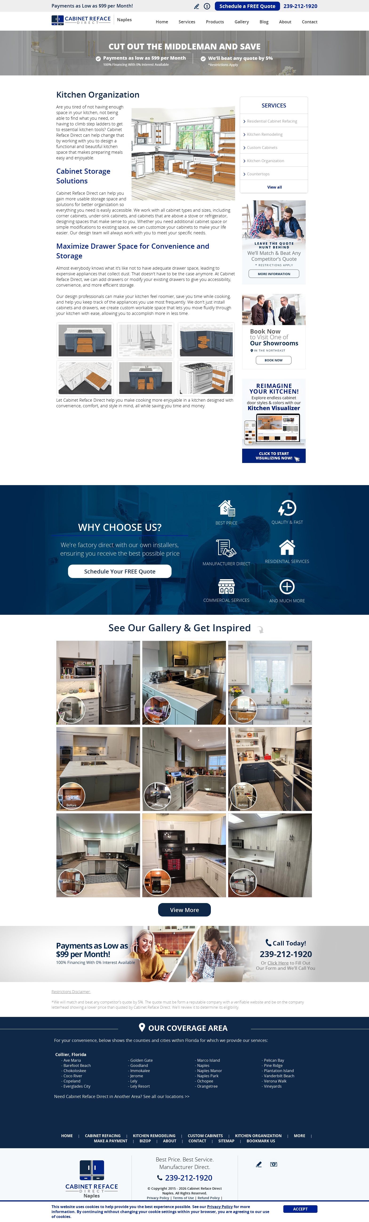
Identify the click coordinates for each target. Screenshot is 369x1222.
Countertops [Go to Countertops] (258, 174)
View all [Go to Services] (274, 187)
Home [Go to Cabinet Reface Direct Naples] (162, 22)
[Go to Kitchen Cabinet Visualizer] (274, 421)
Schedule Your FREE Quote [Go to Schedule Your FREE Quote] (120, 571)
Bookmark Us (261, 1141)
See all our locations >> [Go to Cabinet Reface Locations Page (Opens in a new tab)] (166, 1096)
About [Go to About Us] (285, 22)
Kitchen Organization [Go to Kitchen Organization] (265, 160)
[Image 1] (98, 683)
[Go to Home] (81, 24)
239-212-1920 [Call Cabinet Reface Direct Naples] (300, 5)
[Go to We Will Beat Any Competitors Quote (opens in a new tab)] (274, 242)
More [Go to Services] (299, 1135)
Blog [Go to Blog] (264, 22)
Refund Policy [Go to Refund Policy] (209, 1198)
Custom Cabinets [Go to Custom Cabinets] (262, 147)
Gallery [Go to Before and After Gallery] (242, 22)
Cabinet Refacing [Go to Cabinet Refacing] (103, 1135)
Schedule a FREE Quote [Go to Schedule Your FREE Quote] (247, 6)
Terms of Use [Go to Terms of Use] (183, 1198)
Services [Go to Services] (187, 22)
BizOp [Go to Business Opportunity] (145, 1141)
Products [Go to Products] (215, 22)
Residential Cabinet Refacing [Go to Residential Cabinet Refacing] (272, 121)
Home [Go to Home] (67, 1135)
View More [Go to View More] (184, 910)
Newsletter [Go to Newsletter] (273, 1164)
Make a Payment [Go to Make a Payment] (110, 1141)
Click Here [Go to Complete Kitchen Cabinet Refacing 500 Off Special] (278, 963)
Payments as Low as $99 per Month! (92, 6)
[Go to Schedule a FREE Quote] (274, 331)
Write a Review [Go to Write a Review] (196, 6)
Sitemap (226, 1141)
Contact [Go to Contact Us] (309, 22)
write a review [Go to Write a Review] (258, 1164)
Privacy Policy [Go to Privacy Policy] (158, 1198)
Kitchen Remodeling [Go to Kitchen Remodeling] (265, 134)
